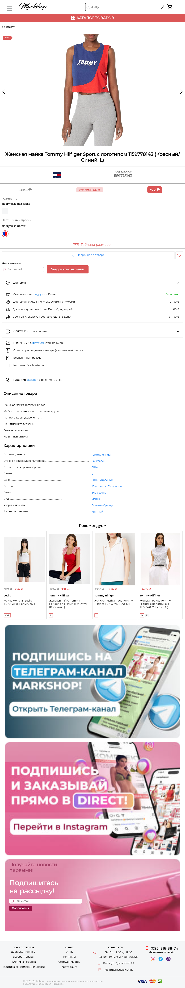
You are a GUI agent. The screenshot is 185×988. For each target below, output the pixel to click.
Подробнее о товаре (88, 255)
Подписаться (20, 908)
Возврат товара (23, 956)
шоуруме (38, 343)
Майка (95, 499)
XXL (7, 615)
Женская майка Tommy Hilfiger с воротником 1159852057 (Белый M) (155, 604)
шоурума (39, 294)
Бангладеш (98, 461)
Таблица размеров (97, 245)
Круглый (97, 511)
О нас (69, 951)
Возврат (32, 379)
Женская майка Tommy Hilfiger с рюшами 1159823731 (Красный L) (68, 604)
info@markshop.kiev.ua (118, 969)
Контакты (69, 956)
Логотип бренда (102, 505)
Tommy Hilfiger (101, 454)
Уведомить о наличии (67, 269)
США (94, 467)
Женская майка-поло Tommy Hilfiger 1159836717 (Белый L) (113, 602)
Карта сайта (69, 966)
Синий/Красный (5, 233)
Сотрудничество (69, 961)
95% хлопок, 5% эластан (106, 486)
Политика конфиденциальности (23, 966)
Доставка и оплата (23, 951)
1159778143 (123, 176)
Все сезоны (99, 492)
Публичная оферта (23, 961)
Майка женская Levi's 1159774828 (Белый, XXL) (19, 602)
